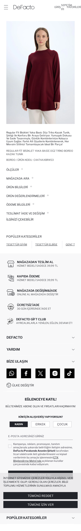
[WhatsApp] (12, 373)
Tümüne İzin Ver (40, 504)
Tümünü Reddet (41, 496)
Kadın (19, 424)
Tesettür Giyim (16, 244)
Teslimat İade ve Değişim (27, 213)
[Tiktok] (69, 373)
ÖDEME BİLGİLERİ (20, 204)
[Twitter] (40, 373)
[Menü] (5, 7)
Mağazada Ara (20, 178)
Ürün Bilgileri (19, 187)
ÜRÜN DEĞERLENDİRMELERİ (27, 196)
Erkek (40, 424)
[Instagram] (55, 373)
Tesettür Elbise (46, 244)
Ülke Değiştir (23, 385)
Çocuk (62, 424)
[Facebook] (26, 373)
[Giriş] (57, 7)
